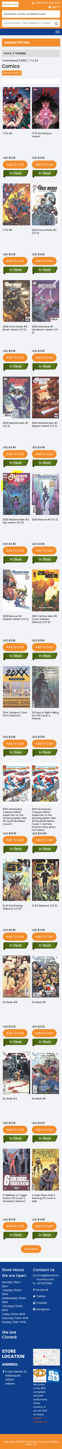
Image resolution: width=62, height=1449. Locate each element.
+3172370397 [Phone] (44, 1283)
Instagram (43, 1309)
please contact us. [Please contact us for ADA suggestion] (40, 1420)
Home (7, 53)
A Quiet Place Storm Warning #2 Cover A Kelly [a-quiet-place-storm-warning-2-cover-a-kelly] (43, 1198)
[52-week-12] (15, 1042)
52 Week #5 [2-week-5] (39, 1098)
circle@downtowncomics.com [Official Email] (48, 1277)
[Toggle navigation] (58, 32)
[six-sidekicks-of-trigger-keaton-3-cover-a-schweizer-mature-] (15, 1235)
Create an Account (46, 3)
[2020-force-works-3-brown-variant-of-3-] (15, 367)
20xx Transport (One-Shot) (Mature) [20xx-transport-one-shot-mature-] (15, 714)
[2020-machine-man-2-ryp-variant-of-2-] (15, 560)
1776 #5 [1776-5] (7, 230)
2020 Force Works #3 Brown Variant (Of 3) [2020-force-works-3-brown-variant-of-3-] (15, 328)
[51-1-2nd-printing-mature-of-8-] (15, 946)
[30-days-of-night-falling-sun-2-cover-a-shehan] (45, 753)
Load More (31, 1249)
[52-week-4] (15, 1139)
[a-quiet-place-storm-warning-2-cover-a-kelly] (45, 1235)
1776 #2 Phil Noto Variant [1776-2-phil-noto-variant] (42, 135)
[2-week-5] (45, 1139)
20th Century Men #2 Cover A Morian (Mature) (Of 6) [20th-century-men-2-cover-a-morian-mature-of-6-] (44, 619)
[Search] (31, 23)
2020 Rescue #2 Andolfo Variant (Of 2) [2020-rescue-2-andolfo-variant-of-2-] (16, 618)
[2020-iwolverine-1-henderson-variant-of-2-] (45, 367)
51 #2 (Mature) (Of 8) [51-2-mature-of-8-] (44, 905)
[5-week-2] (45, 1042)
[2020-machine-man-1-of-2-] (15, 463)
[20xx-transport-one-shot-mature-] (15, 753)
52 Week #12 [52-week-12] (10, 1002)
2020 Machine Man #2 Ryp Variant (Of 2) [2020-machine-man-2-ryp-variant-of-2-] (16, 521)
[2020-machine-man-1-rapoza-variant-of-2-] (45, 463)
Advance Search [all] (12, 72)
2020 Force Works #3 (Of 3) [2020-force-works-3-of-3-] (44, 232)
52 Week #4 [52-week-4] (10, 1098)
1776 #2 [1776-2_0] (7, 133)
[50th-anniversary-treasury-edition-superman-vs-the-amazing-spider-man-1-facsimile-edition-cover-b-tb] (15, 849)
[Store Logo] (10, 4)
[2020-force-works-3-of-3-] (45, 270)
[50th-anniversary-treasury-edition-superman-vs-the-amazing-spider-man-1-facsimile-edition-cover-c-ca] (45, 849)
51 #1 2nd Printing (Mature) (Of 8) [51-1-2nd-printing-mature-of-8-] (12, 907)
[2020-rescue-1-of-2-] (45, 560)
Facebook (41, 1290)
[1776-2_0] (16, 108)
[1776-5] (15, 270)
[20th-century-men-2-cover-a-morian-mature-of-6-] (45, 656)
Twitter (41, 1296)
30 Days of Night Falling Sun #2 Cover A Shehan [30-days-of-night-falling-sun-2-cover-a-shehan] (45, 715)
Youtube (41, 1303)
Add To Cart (15, 164)
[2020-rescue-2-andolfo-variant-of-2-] (15, 656)
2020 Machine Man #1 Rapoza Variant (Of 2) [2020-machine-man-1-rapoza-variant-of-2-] (44, 424)
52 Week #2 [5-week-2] (39, 1002)
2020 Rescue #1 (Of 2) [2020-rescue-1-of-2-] (45, 519)
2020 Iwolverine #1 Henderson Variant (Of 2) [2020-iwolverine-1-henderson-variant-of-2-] (45, 329)
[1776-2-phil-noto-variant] (45, 108)
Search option (16, 42)
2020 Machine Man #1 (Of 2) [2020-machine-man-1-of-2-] (15, 424)
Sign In (54, 7)
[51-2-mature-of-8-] (45, 946)
